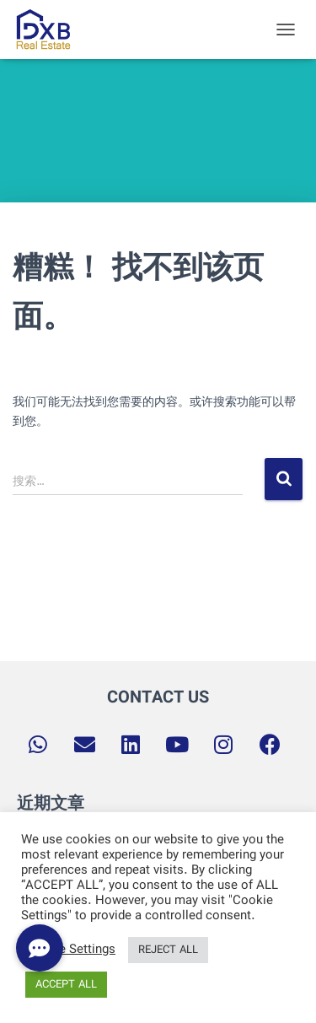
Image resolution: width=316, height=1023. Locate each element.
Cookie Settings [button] (70, 950)
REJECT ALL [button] (168, 950)
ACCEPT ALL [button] (66, 984)
